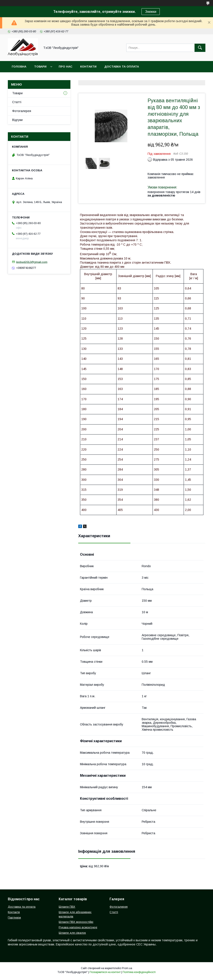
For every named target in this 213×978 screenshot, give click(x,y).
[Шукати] (200, 48)
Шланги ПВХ (67, 906)
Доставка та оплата (121, 66)
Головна (19, 66)
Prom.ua (127, 968)
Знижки (150, 11)
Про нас (65, 66)
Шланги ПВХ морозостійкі (76, 921)
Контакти (88, 66)
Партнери (14, 917)
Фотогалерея (21, 111)
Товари (40, 66)
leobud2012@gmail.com (31, 261)
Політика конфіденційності (139, 972)
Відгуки (17, 120)
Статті (16, 102)
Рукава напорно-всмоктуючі (78, 927)
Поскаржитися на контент (105, 972)
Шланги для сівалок (72, 932)
